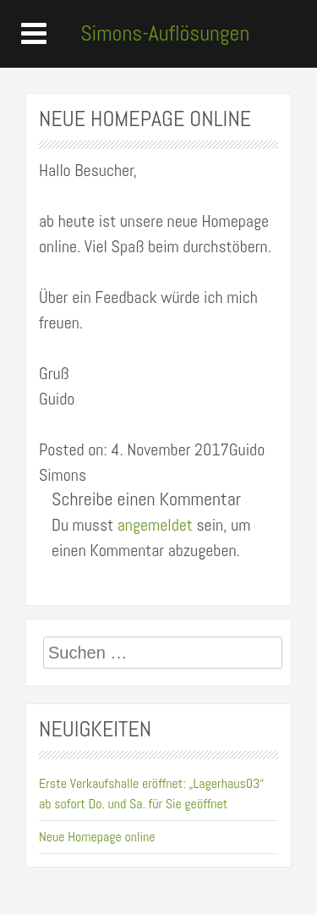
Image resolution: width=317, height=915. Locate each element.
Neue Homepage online (97, 837)
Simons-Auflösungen (164, 33)
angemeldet (155, 525)
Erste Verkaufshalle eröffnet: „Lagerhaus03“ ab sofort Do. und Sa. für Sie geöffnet (151, 793)
